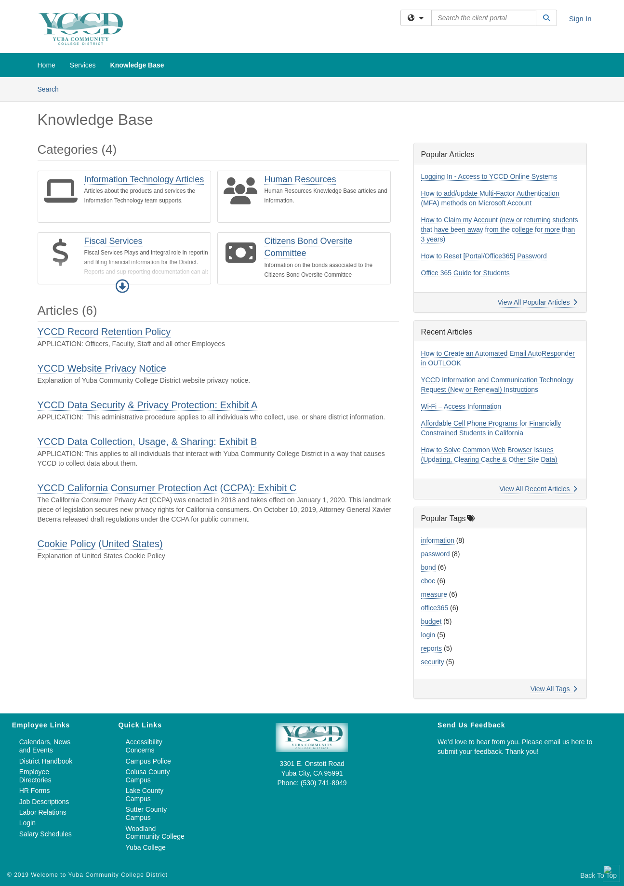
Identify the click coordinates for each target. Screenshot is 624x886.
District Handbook (46, 761)
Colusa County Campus (148, 776)
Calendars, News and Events (45, 746)
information (437, 540)
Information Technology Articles (144, 179)
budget (431, 621)
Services (83, 65)
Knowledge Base (137, 65)
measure (434, 594)
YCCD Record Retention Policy (104, 331)
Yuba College (146, 847)
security (432, 662)
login (428, 635)
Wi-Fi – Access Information (461, 406)
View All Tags (554, 689)
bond (428, 567)
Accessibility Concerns (144, 746)
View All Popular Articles (537, 302)
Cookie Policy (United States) (100, 543)
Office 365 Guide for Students (465, 273)
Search (52, 88)
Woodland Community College (155, 833)
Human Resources (300, 179)
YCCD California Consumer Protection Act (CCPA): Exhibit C (167, 488)
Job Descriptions (44, 801)
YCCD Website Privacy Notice (102, 368)
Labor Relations (42, 812)
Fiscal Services (113, 241)
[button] (122, 286)
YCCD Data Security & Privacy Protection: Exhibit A (148, 405)
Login (27, 823)
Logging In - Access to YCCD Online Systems (489, 176)
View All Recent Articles (538, 489)
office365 (435, 608)
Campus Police (148, 761)
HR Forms (34, 790)
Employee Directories (35, 776)
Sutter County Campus (146, 813)
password (435, 554)
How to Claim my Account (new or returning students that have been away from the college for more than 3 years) (499, 229)
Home (46, 65)
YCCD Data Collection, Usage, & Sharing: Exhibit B (147, 441)
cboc (428, 581)
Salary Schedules (45, 834)
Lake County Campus (145, 795)
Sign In (580, 18)
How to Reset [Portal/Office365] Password (484, 256)
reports (431, 648)
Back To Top (598, 875)
